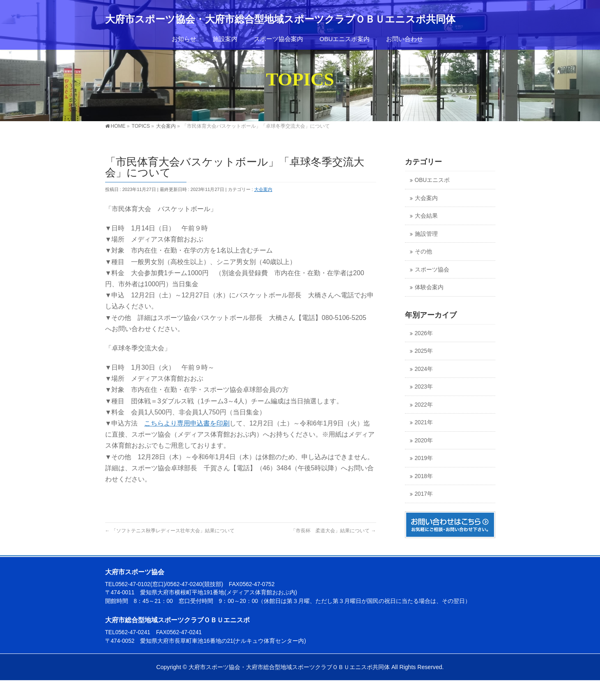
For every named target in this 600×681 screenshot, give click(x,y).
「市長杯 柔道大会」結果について (333, 531)
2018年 (424, 476)
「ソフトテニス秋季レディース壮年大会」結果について (169, 531)
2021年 (424, 422)
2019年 (424, 458)
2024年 (424, 369)
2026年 (424, 333)
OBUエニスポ (432, 180)
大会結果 (426, 216)
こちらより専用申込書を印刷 (187, 423)
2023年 (424, 387)
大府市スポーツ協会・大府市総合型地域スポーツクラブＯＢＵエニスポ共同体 (280, 19)
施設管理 (426, 234)
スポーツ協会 (432, 270)
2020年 (424, 440)
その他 (423, 251)
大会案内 (263, 189)
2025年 (424, 351)
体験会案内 (429, 287)
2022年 (424, 405)
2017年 (424, 494)
